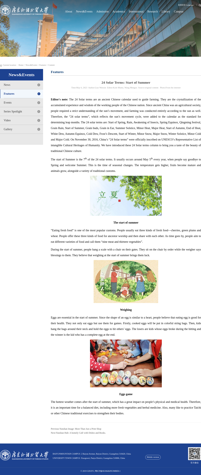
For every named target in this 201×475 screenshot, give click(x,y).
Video (7, 120)
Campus (178, 11)
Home (21, 65)
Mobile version (153, 457)
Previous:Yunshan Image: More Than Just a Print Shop (76, 429)
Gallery (8, 129)
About (68, 11)
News (7, 84)
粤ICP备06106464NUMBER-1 (107, 471)
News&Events (84, 11)
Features (42, 65)
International (136, 11)
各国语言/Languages (186, 5)
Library (166, 11)
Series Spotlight (13, 111)
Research (152, 11)
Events (7, 102)
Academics (118, 11)
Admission (102, 11)
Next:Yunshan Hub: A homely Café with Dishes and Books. (78, 433)
